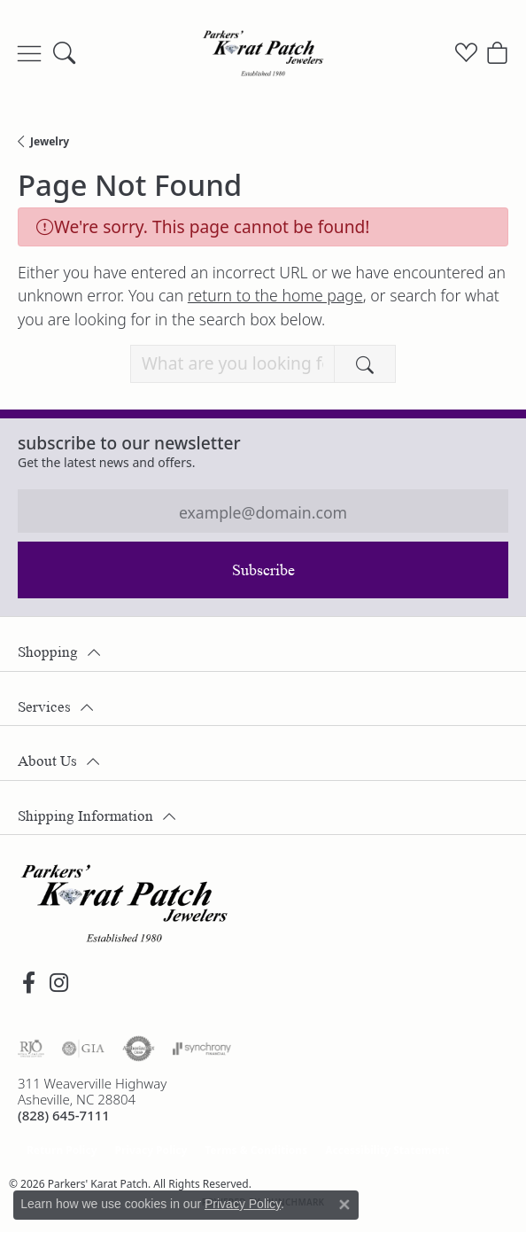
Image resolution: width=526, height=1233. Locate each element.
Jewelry (49, 141)
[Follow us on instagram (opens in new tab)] (58, 983)
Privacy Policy (151, 1150)
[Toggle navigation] (29, 53)
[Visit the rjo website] (31, 1048)
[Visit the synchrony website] (202, 1048)
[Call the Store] (64, 1115)
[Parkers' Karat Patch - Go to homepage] (124, 903)
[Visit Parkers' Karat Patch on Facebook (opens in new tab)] (28, 983)
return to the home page (275, 295)
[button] (64, 53)
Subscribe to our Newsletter (129, 443)
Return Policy (62, 1150)
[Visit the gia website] (83, 1048)
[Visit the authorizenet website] (138, 1048)
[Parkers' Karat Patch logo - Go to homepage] (263, 53)
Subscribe (263, 570)
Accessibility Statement (387, 1150)
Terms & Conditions (256, 1150)
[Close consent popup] (344, 1204)
